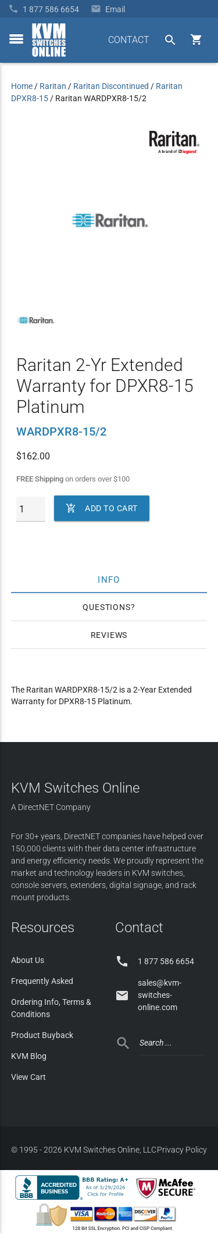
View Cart (28, 1077)
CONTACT (128, 39)
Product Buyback (42, 1035)
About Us (27, 960)
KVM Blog (29, 1056)
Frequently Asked (42, 981)
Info (109, 579)
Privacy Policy (182, 1149)
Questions (106, 607)
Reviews (109, 635)
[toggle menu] (16, 39)
